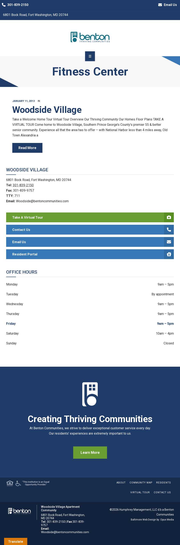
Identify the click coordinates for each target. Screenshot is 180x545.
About (121, 482)
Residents (163, 482)
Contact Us (93, 230)
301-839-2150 (14, 5)
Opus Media (167, 519)
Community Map (141, 482)
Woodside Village (47, 109)
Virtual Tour (140, 492)
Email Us (166, 5)
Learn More (90, 453)
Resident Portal (93, 254)
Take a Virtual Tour (93, 217)
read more (27, 148)
